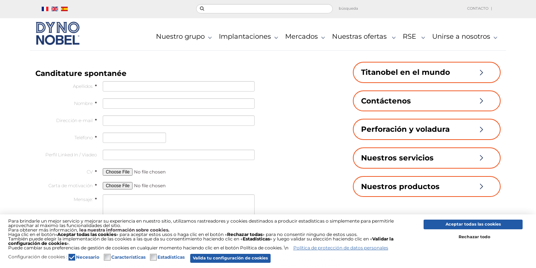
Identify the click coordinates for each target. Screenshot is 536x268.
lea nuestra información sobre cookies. (124, 230)
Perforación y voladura (426, 129)
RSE (415, 37)
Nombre (85, 103)
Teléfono (85, 137)
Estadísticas (171, 257)
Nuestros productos (426, 186)
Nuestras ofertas (365, 37)
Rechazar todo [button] (474, 236)
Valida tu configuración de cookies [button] (230, 258)
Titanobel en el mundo (426, 72)
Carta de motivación (72, 185)
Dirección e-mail (76, 120)
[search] (264, 8)
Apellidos (85, 86)
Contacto (477, 8)
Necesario (87, 257)
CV (92, 172)
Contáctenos (426, 100)
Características (128, 257)
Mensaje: (85, 199)
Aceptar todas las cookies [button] (473, 224)
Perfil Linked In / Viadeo (71, 154)
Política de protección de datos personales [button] (340, 248)
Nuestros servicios (426, 157)
